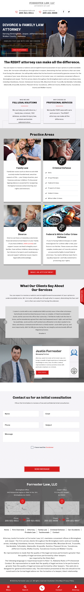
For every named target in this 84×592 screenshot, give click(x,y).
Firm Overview (18, 530)
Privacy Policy (69, 581)
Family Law (22, 168)
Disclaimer (50, 447)
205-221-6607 (73, 521)
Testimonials (44, 532)
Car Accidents (74, 530)
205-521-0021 (33, 521)
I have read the (42, 447)
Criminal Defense (61, 168)
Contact (56, 532)
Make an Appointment (42, 272)
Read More (42, 372)
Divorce (22, 234)
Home (6, 530)
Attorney (31, 530)
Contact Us (81, 296)
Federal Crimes (53, 183)
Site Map (59, 581)
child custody (28, 244)
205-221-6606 (50, 13)
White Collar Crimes (55, 198)
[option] (42, 321)
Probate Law (30, 532)
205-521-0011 (26, 13)
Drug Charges (53, 178)
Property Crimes (54, 188)
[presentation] (42, 458)
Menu (8, 588)
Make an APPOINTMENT (19, 50)
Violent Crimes (53, 193)
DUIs (50, 173)
